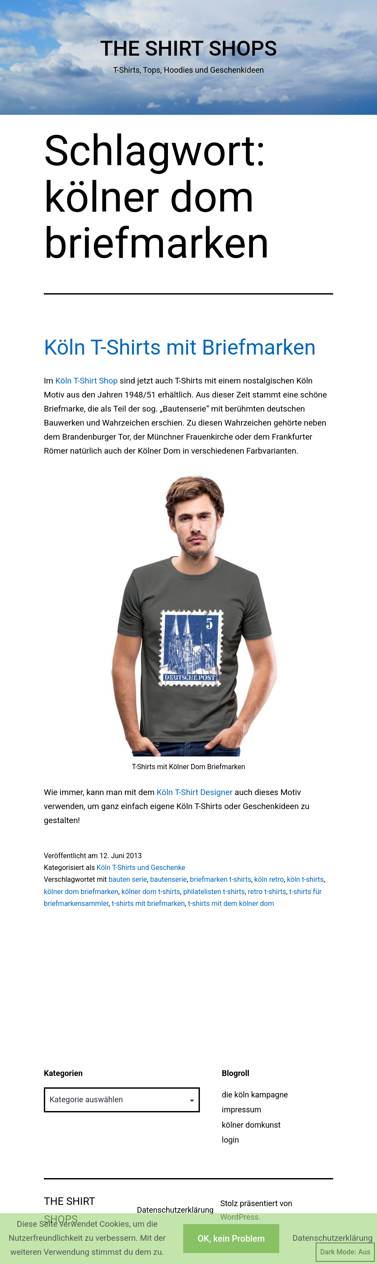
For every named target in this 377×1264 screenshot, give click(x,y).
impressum (241, 1109)
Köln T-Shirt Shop (86, 381)
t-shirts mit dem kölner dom (231, 903)
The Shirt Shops (188, 48)
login (230, 1139)
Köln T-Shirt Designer (194, 792)
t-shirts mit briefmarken (148, 903)
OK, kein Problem (231, 1238)
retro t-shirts (267, 892)
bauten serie (128, 879)
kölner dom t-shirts (150, 892)
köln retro (269, 879)
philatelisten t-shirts (214, 892)
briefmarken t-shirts (220, 879)
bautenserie (168, 879)
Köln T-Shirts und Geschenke (140, 867)
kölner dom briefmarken (81, 892)
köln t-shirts (305, 879)
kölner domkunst (251, 1124)
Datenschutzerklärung (175, 1209)
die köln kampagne (255, 1094)
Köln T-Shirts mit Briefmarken (180, 347)
